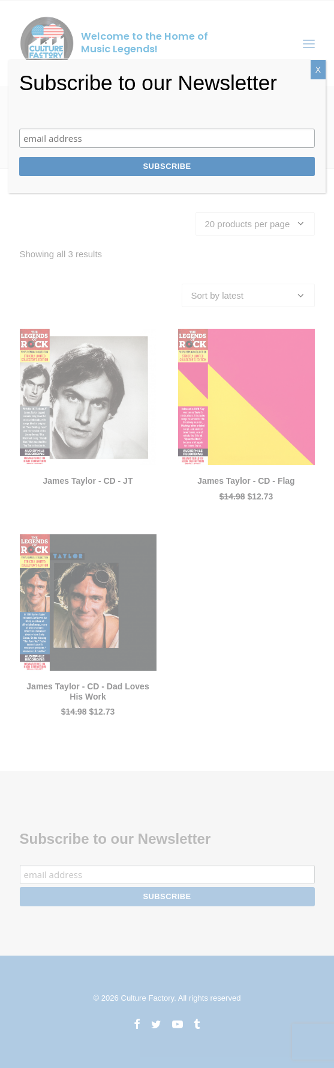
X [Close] (318, 70)
